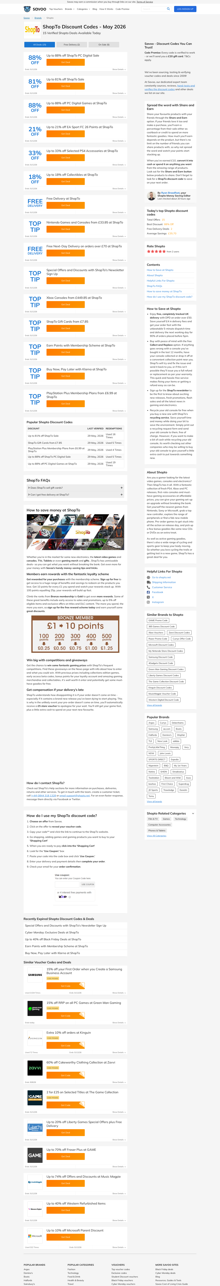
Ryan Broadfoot (170, 192)
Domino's (167, 735)
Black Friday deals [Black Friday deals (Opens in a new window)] (164, 1269)
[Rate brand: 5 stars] (164, 251)
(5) (104, 44)
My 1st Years (180, 765)
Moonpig (174, 747)
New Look (162, 741)
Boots (179, 729)
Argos (151, 722)
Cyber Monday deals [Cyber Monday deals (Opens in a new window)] (165, 1273)
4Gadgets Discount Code (161, 663)
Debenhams (178, 722)
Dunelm (183, 790)
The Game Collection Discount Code (166, 681)
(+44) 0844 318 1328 (43, 795)
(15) (39, 44)
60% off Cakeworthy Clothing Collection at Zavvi (81, 1062)
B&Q (166, 765)
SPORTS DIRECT (157, 759)
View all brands (154, 705)
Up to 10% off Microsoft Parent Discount (75, 1230)
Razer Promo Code (158, 638)
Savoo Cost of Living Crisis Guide (171, 1284)
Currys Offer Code (182, 638)
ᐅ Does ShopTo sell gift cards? (45, 487)
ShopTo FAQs (154, 285)
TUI (150, 741)
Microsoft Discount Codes (161, 644)
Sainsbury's (29, 1284)
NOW (151, 753)
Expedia (175, 759)
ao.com (166, 729)
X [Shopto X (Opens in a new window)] (150, 597)
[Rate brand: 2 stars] (153, 251)
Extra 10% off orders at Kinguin (69, 1032)
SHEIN (163, 771)
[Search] (156, 9)
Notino (152, 771)
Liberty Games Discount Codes (164, 675)
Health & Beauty (76, 1280)
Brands (38, 18)
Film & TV (153, 819)
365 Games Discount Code (162, 626)
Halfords (153, 735)
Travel (70, 1284)
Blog (157, 1276)
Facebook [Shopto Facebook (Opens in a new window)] (155, 592)
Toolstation (154, 777)
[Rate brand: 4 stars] (160, 251)
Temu (151, 796)
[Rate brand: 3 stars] (156, 251)
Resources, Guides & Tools (168, 1280)
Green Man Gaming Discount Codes (166, 669)
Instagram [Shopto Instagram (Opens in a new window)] (155, 602)
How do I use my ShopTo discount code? (169, 296)
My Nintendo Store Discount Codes (166, 651)
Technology (180, 819)
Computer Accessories (159, 824)
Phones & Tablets (156, 830)
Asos (188, 777)
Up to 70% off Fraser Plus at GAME (71, 1150)
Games (166, 819)
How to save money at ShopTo (164, 291)
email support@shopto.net (75, 795)
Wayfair (181, 735)
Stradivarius (178, 771)
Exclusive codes (119, 1273)
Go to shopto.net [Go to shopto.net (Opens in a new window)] (159, 577)
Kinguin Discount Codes (160, 687)
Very (186, 747)
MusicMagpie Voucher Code (162, 693)
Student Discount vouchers (125, 1276)
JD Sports (153, 790)
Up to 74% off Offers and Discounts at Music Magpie (84, 1176)
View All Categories (156, 835)
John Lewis (165, 753)
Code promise (52, 978)
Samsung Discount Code (161, 657)
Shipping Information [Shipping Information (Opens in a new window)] (161, 582)
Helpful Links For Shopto (160, 280)
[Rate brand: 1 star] (149, 251)
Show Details (119, 69)
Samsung (153, 729)
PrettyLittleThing (157, 747)
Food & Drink (74, 1276)
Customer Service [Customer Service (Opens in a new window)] (159, 587)
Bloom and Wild (173, 777)
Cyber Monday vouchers (123, 1284)
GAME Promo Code (158, 620)
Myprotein (153, 765)
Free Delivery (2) (72, 44)
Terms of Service (145, 1)
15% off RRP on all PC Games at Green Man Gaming (84, 1003)
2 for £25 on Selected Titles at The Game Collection (82, 1092)
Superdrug (184, 784)
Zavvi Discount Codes (179, 632)
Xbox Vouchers (156, 632)
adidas (176, 741)
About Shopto (155, 275)
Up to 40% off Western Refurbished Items (76, 1203)
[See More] (192, 813)
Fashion (71, 1269)
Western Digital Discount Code (164, 699)
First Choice (167, 784)
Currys (163, 722)
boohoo (152, 784)
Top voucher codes (121, 1269)
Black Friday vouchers (122, 1280)
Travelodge (168, 790)
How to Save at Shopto (160, 269)
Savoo (27, 18)
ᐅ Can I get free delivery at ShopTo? (48, 494)
